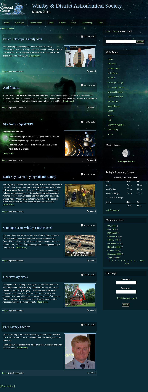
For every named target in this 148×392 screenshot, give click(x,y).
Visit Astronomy (112, 210)
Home (6, 23)
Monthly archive (7, 28)
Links (73, 23)
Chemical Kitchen (115, 92)
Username (126, 279)
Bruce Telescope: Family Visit (22, 39)
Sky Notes (19, 23)
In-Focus (111, 78)
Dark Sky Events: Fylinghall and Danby (29, 176)
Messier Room (114, 101)
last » (127, 263)
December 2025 (114, 243)
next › (142, 261)
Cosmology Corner (116, 87)
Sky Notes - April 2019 (18, 124)
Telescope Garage (115, 82)
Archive (116, 31)
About (100, 23)
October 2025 (113, 251)
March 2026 (112, 233)
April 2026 (111, 229)
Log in (5, 71)
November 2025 (114, 247)
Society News (36, 23)
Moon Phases (113, 106)
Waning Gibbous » (126, 161)
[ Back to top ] (7, 386)
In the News (113, 73)
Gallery (62, 23)
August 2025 (112, 257)
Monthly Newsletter (116, 125)
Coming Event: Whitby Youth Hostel (27, 227)
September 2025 (114, 254)
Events (50, 23)
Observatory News (15, 277)
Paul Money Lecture (16, 327)
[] (34, 56)
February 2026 (113, 236)
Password (126, 288)
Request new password (127, 298)
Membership (87, 23)
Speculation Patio (115, 96)
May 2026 (111, 226)
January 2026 (113, 240)
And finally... (11, 87)
